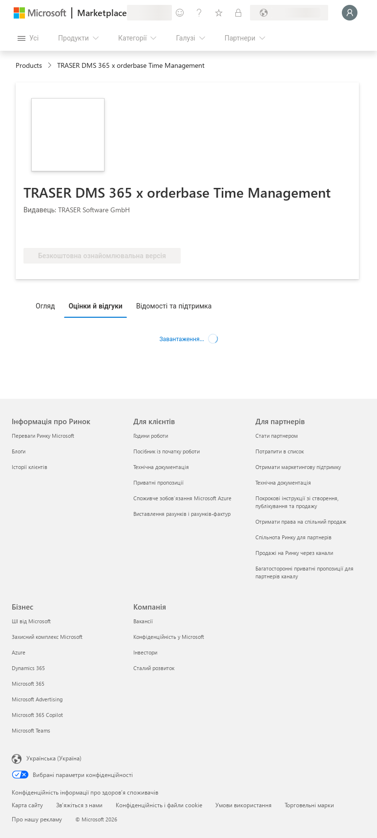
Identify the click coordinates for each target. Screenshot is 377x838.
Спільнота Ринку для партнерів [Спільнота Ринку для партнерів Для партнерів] (293, 537)
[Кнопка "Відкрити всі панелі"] (28, 38)
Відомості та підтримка (174, 305)
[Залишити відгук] (180, 12)
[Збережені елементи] (219, 12)
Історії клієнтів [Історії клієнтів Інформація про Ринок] (29, 466)
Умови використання (243, 805)
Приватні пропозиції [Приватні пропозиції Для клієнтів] (158, 482)
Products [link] (29, 65)
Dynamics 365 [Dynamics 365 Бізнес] (28, 668)
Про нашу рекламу (37, 819)
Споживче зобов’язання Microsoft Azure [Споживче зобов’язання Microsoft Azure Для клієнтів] (182, 498)
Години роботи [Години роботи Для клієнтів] (150, 435)
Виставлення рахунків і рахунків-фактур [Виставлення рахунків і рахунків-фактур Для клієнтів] (181, 513)
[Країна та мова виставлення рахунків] (289, 12)
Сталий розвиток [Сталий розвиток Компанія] (153, 668)
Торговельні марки (309, 805)
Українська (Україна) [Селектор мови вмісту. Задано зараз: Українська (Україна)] (54, 758)
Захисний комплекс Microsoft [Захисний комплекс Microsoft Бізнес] (47, 636)
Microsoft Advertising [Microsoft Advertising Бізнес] (37, 699)
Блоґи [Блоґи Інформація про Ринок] (18, 451)
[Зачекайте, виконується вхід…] (349, 12)
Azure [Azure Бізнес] (18, 652)
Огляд (45, 305)
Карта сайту (27, 805)
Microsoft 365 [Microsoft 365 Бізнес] (28, 683)
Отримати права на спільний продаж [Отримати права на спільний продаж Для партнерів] (300, 521)
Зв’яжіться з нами (79, 805)
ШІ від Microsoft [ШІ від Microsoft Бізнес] (31, 621)
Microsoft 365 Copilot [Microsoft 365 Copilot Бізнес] (37, 714)
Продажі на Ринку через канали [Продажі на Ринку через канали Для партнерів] (294, 552)
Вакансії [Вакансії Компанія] (143, 621)
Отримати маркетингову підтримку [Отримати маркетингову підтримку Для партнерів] (298, 466)
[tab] (47, 305)
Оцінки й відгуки (95, 305)
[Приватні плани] (238, 12)
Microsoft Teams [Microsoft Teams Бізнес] (31, 730)
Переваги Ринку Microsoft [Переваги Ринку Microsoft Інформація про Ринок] (43, 435)
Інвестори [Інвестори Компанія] (145, 652)
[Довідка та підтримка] (199, 12)
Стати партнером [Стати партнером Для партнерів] (276, 435)
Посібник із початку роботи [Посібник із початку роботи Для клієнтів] (166, 451)
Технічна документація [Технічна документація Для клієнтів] (161, 466)
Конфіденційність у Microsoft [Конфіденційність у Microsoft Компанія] (168, 636)
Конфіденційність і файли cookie (159, 805)
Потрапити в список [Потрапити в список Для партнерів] (279, 451)
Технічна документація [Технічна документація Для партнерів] (283, 482)
